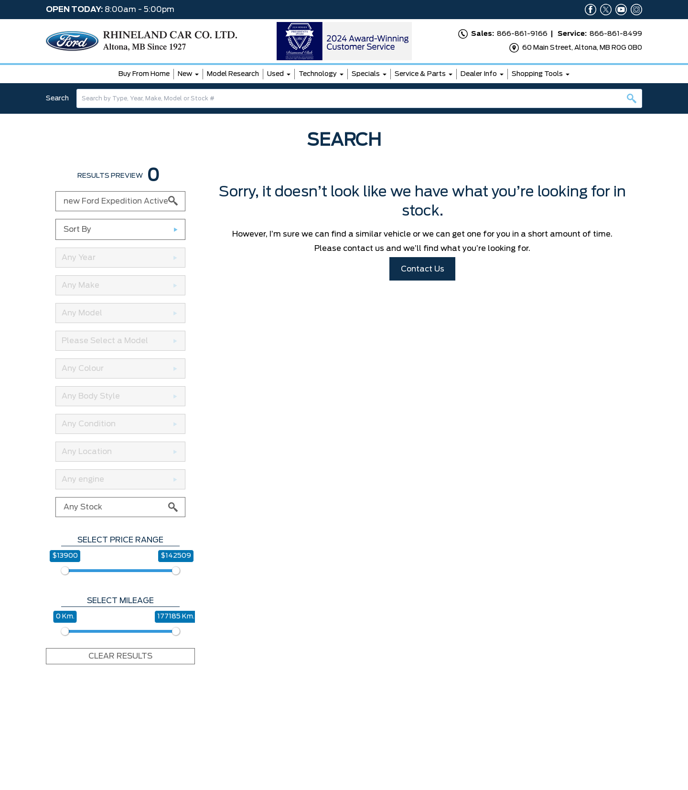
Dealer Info (479, 74)
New (185, 74)
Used (275, 74)
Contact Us (422, 269)
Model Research (233, 74)
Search (57, 98)
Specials (366, 74)
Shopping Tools (537, 74)
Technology (318, 74)
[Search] (359, 98)
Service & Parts (420, 74)
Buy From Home (144, 74)
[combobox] (359, 98)
